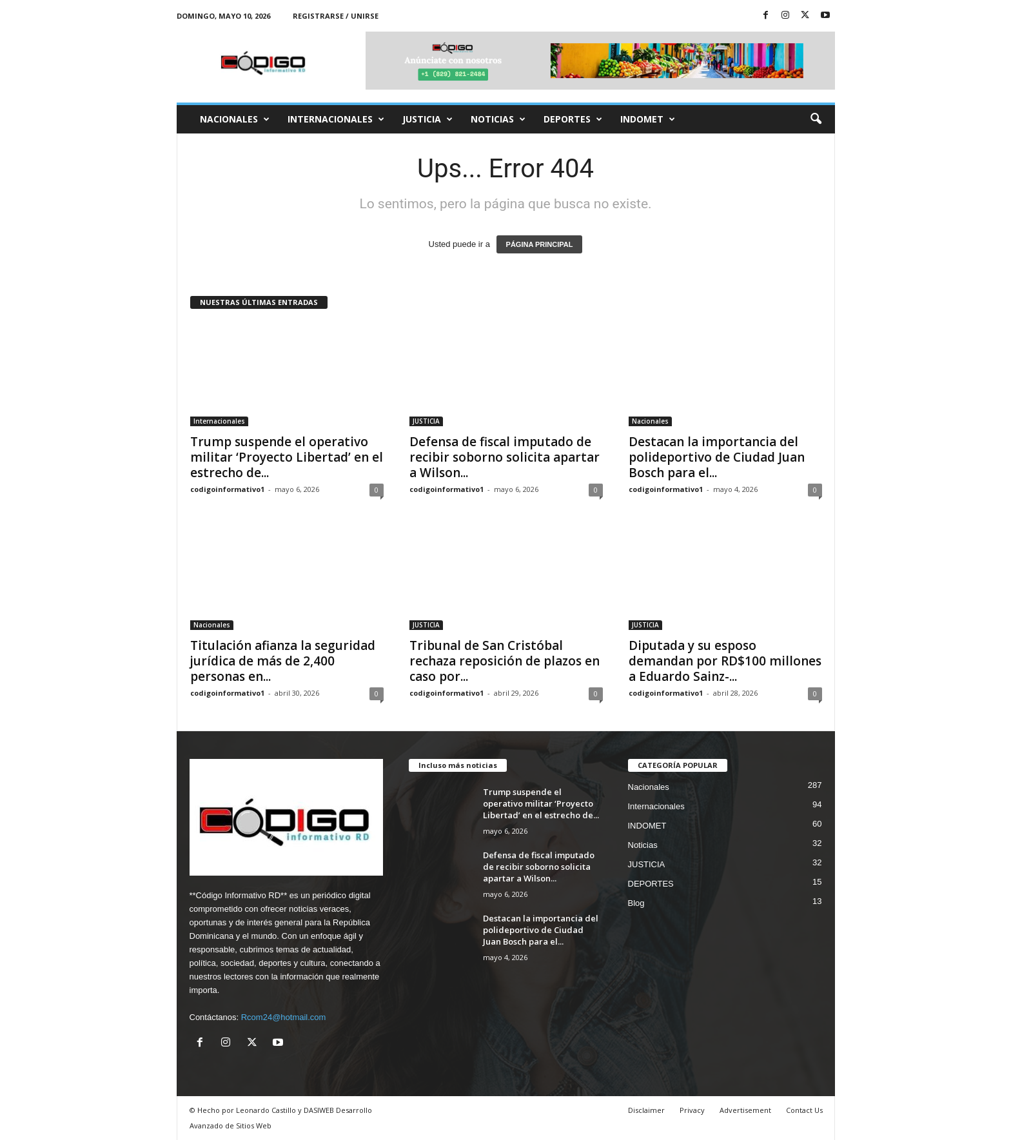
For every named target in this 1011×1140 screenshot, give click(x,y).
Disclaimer (646, 1110)
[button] (815, 119)
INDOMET (647, 119)
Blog (636, 903)
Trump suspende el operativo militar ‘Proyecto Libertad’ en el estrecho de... (286, 457)
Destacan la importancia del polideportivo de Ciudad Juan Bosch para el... (717, 457)
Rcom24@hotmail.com (283, 1017)
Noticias (498, 119)
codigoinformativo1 (227, 489)
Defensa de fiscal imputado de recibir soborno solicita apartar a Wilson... (504, 457)
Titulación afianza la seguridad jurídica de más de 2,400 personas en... (282, 661)
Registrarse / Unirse (335, 16)
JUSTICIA (427, 119)
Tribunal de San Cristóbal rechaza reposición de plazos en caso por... (504, 661)
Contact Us (804, 1110)
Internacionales (336, 119)
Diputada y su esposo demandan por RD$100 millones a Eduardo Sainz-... (725, 661)
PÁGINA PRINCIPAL (539, 244)
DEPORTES (573, 119)
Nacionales (235, 119)
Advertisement (745, 1110)
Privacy (692, 1110)
